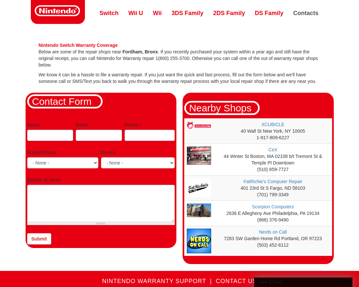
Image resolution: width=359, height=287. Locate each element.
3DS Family (187, 13)
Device (108, 152)
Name (33, 124)
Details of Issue (44, 179)
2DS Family (229, 13)
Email (82, 124)
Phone (133, 124)
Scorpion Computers (273, 206)
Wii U (136, 13)
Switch (109, 13)
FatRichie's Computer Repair (273, 181)
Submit (39, 238)
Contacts (305, 13)
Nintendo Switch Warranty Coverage (78, 45)
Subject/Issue (42, 152)
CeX (273, 149)
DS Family (269, 13)
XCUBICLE (272, 124)
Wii (157, 13)
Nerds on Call (273, 232)
